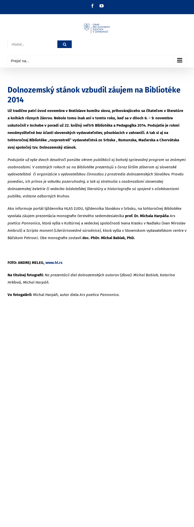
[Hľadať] (64, 44)
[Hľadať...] (32, 44)
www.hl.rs (53, 262)
